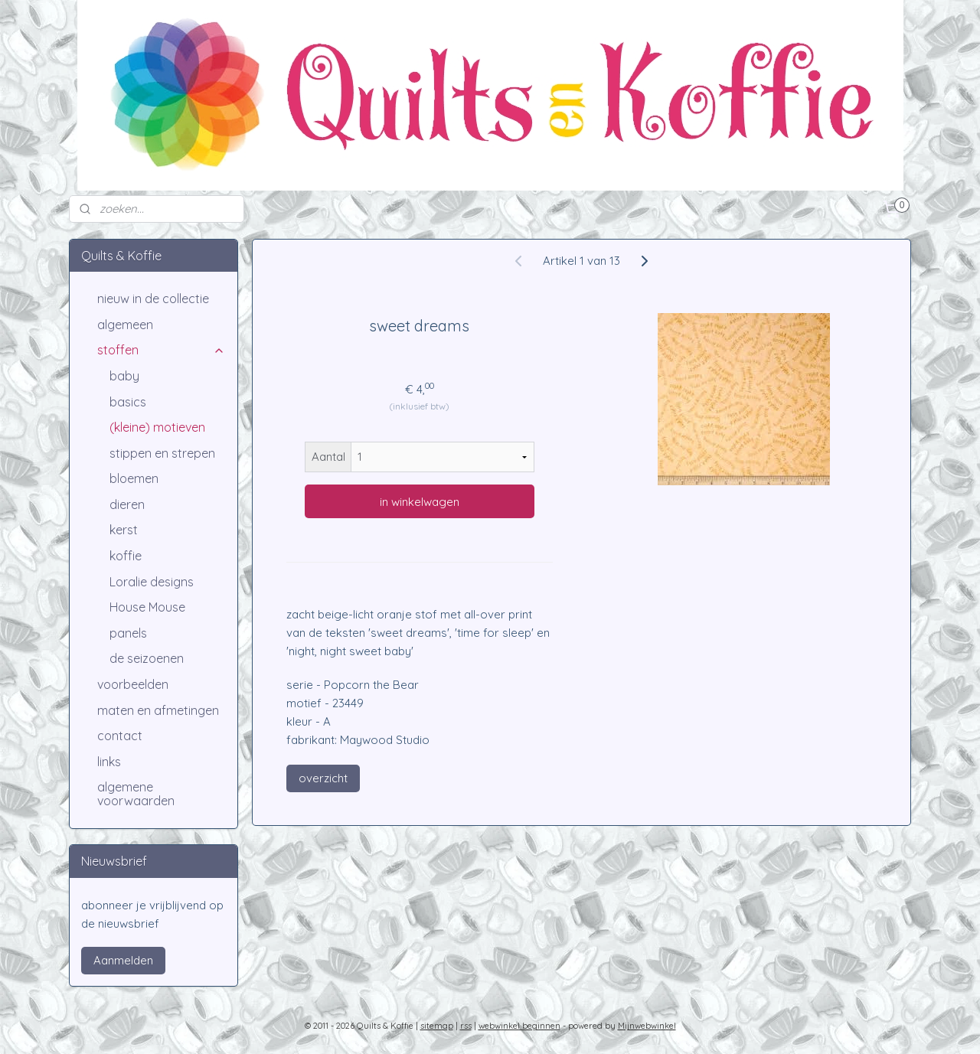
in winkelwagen (419, 501)
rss (466, 1025)
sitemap (436, 1025)
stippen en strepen (162, 453)
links (109, 761)
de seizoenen (146, 658)
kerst (123, 529)
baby (124, 375)
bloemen (133, 478)
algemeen (125, 324)
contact (119, 735)
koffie (125, 555)
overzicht (323, 778)
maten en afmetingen (158, 710)
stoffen (161, 349)
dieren (127, 504)
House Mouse (147, 607)
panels (128, 633)
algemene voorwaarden (136, 793)
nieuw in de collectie (153, 298)
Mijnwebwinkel (647, 1025)
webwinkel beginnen (519, 1025)
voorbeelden (132, 684)
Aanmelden (123, 960)
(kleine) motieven (157, 427)
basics (127, 402)
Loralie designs (151, 581)
